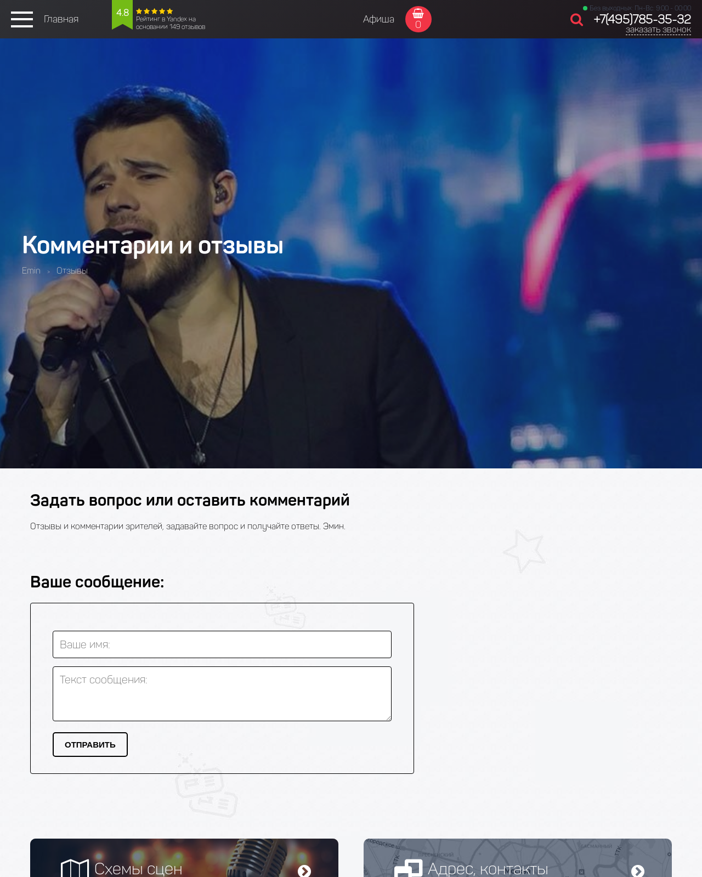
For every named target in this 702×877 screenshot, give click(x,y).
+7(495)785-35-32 (642, 19)
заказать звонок (658, 29)
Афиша (378, 19)
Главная (61, 19)
